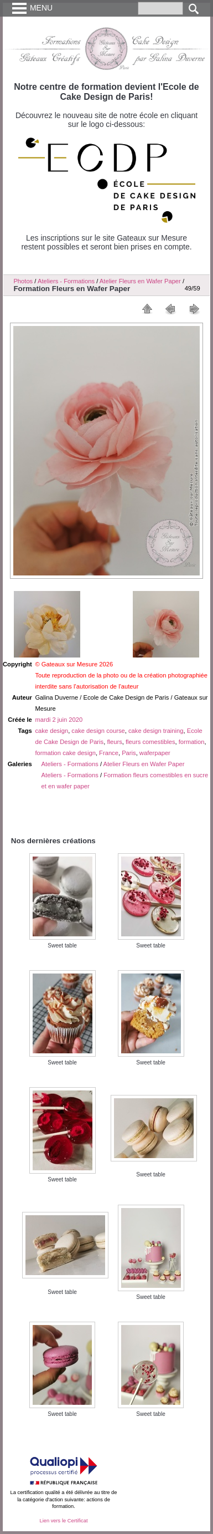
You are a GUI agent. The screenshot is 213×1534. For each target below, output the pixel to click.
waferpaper (154, 753)
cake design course (97, 730)
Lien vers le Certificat (63, 1520)
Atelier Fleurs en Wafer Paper (140, 281)
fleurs (114, 741)
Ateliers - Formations (69, 764)
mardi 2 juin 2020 (58, 719)
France (108, 753)
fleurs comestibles (150, 741)
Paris (129, 753)
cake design (51, 730)
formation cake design (65, 753)
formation (192, 741)
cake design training (156, 730)
